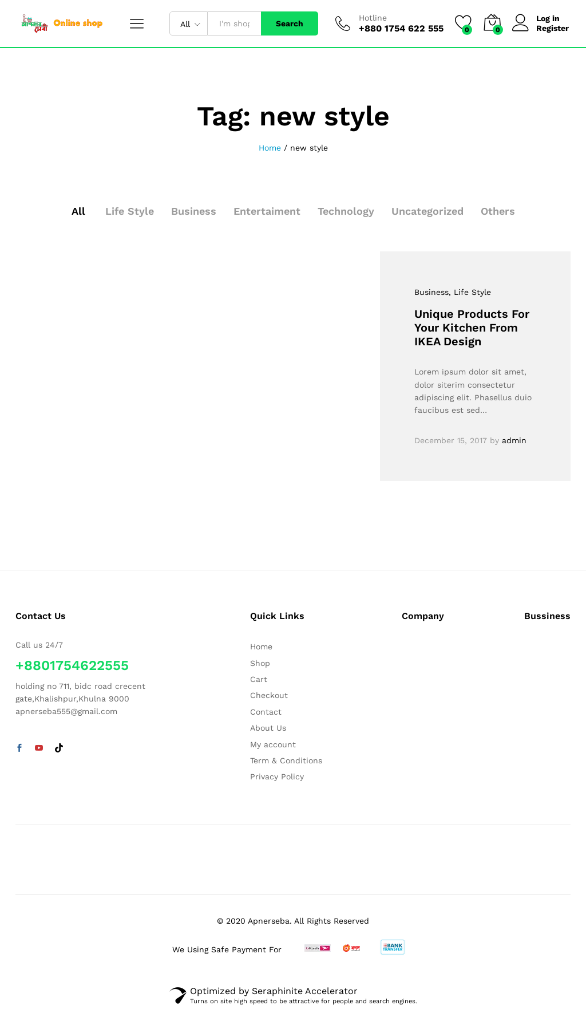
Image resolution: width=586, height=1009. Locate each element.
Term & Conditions (286, 760)
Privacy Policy (277, 776)
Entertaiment (266, 211)
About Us (268, 727)
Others (498, 211)
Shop (260, 663)
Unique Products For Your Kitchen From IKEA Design (471, 327)
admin (514, 440)
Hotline (373, 17)
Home (261, 646)
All (78, 211)
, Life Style (470, 292)
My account (273, 744)
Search (289, 23)
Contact (266, 711)
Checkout (269, 695)
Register (552, 28)
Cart (258, 679)
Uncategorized (427, 211)
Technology (346, 211)
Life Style (129, 211)
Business (193, 211)
